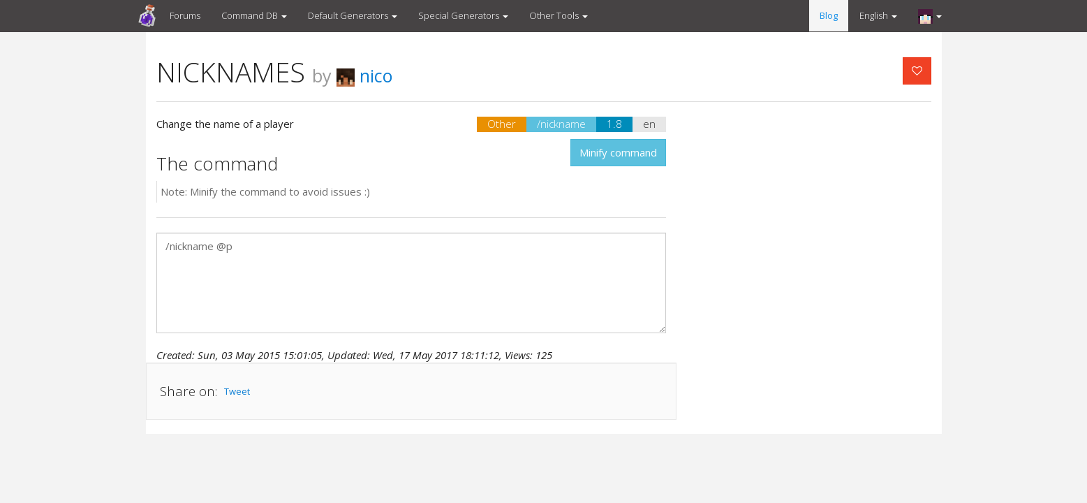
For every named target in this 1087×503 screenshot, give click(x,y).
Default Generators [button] (352, 15)
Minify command (618, 152)
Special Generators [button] (463, 15)
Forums (185, 15)
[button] (930, 16)
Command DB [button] (254, 15)
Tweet (237, 391)
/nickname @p (411, 283)
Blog (829, 15)
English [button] (878, 15)
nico (365, 75)
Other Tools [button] (558, 15)
